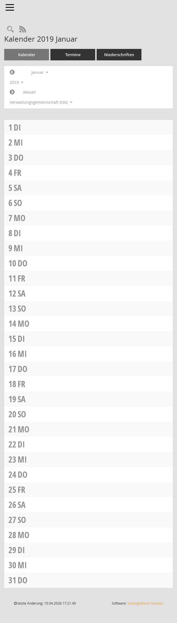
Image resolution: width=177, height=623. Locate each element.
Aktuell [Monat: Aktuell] (29, 92)
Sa (18, 187)
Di (17, 127)
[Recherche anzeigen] (10, 29)
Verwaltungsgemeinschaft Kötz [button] (41, 102)
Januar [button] (39, 72)
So (18, 203)
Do (19, 157)
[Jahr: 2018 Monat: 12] (12, 72)
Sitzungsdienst (145, 603)
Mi (18, 142)
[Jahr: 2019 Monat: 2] (12, 92)
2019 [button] (16, 82)
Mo (19, 218)
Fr (17, 172)
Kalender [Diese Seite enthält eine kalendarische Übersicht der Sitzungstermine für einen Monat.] (26, 54)
